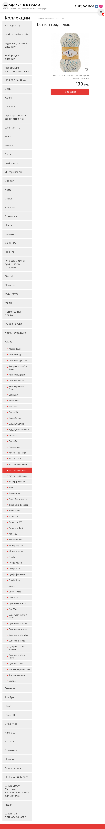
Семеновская (13, 768)
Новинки (10, 759)
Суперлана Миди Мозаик (17, 648)
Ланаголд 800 (15, 522)
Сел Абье (13, 609)
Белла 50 (13, 406)
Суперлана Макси (17, 603)
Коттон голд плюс (17, 470)
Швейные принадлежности (15, 815)
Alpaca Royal (15, 349)
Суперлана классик (18, 623)
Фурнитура (12, 294)
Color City (10, 243)
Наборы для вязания (12, 57)
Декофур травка (17, 481)
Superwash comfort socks (18, 616)
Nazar (8, 804)
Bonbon (9, 180)
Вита (8, 154)
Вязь (8, 88)
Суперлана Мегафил (18, 635)
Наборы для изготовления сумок (17, 69)
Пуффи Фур (14, 580)
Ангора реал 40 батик (16, 387)
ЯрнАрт (9, 697)
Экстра (12, 681)
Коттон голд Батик (18, 464)
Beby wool (14, 400)
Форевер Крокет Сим (19, 669)
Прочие (9, 251)
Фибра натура (13, 323)
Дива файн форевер (18, 505)
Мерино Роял (15, 539)
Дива (11, 487)
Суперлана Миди (17, 640)
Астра (8, 97)
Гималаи (10, 688)
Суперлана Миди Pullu (17, 656)
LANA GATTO (13, 127)
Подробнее (70, 91)
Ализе (8, 341)
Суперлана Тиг (16, 663)
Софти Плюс (15, 591)
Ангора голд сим (17, 374)
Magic (8, 302)
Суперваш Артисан (18, 629)
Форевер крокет (17, 675)
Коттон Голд (15, 458)
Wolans (9, 145)
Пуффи (12, 557)
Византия (11, 723)
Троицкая (11, 750)
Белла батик (15, 418)
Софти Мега (15, 597)
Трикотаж (11, 216)
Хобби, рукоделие (16, 332)
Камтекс (10, 732)
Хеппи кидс (14, 447)
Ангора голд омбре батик (18, 367)
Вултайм (13, 441)
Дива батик (14, 493)
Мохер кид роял (16, 545)
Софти (12, 586)
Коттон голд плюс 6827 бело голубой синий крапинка (71, 77)
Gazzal (9, 276)
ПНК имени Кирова (16, 777)
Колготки (10, 234)
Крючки (10, 207)
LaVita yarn (11, 163)
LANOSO (10, 106)
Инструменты (13, 172)
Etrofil (8, 706)
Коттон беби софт (17, 452)
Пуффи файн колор (18, 574)
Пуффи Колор (15, 562)
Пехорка (10, 285)
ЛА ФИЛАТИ (12, 25)
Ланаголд (13, 516)
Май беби (13, 533)
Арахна (9, 741)
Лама (8, 189)
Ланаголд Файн (16, 528)
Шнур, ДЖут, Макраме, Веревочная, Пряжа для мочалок (17, 790)
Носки (8, 225)
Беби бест (13, 394)
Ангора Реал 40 (16, 380)
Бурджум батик (16, 423)
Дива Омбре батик (18, 499)
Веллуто (13, 435)
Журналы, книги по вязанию (16, 45)
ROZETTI (10, 715)
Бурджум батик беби (19, 429)
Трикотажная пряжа (13, 313)
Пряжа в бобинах (15, 80)
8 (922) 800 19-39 (84, 6)
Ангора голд (15, 354)
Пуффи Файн (15, 568)
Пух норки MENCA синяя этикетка (16, 117)
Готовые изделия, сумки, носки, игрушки (16, 264)
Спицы (9, 198)
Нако (8, 136)
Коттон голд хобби (18, 476)
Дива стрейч (15, 510)
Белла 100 (13, 412)
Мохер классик (16, 551)
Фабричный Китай (16, 34)
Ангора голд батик (18, 360)
